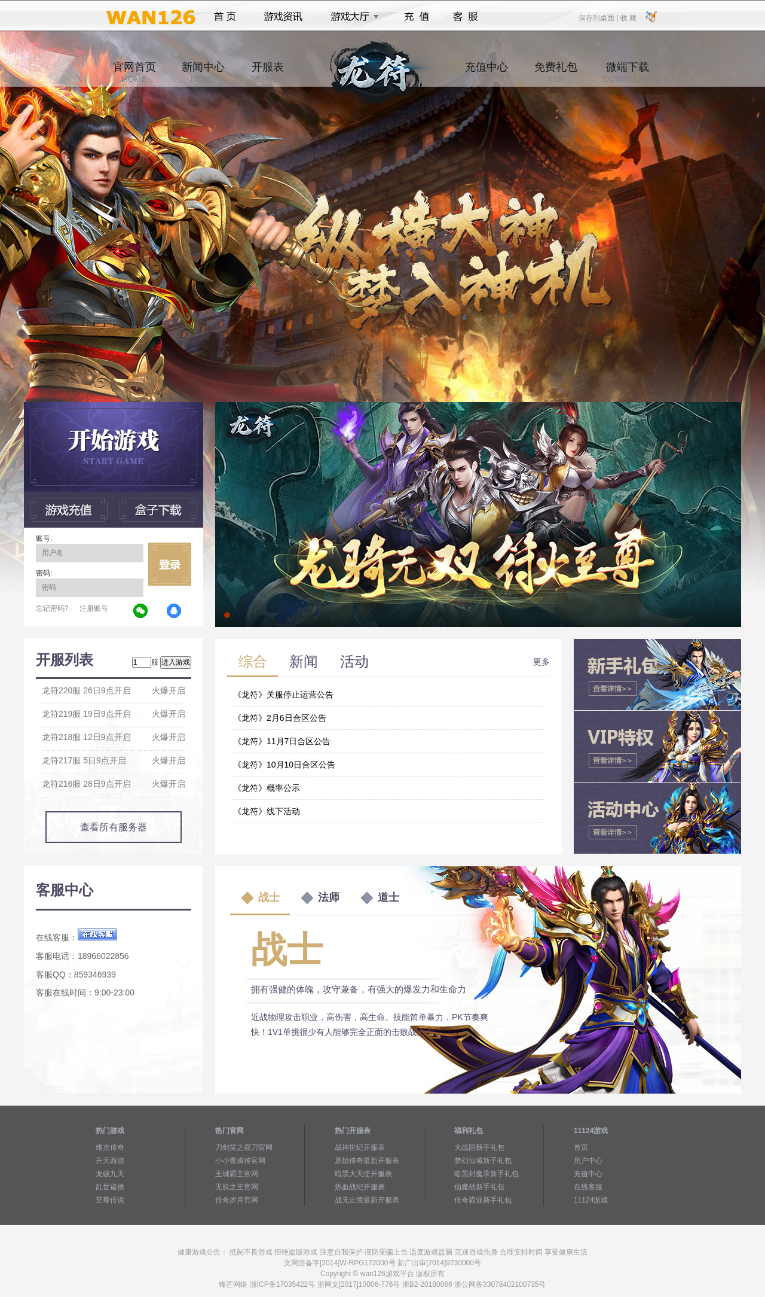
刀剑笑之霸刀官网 (244, 1147)
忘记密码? (52, 608)
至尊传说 (110, 1200)
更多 (541, 661)
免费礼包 (555, 72)
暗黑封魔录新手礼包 (486, 1174)
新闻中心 (203, 72)
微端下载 (627, 72)
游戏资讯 (283, 17)
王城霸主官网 (236, 1174)
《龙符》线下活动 (266, 811)
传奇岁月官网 (236, 1200)
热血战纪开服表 (360, 1187)
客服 (465, 17)
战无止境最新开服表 (367, 1200)
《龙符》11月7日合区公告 (282, 741)
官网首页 (134, 72)
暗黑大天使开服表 (363, 1174)
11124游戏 (591, 1200)
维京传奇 (110, 1147)
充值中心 (486, 72)
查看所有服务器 (113, 827)
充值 (416, 17)
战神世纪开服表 (360, 1147)
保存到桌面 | (599, 17)
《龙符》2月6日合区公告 (279, 718)
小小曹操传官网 (240, 1160)
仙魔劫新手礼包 (479, 1187)
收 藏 (628, 17)
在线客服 (588, 1187)
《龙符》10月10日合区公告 (284, 764)
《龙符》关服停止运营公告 (283, 694)
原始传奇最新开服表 (367, 1160)
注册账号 (93, 608)
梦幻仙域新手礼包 (483, 1160)
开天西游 (110, 1160)
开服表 (267, 72)
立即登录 (169, 564)
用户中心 (588, 1160)
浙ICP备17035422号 (282, 1284)
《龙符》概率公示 (266, 788)
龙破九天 (110, 1174)
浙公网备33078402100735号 (500, 1284)
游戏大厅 (351, 17)
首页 (225, 17)
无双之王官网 (236, 1187)
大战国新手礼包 (479, 1147)
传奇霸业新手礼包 (483, 1200)
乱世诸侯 (110, 1187)
